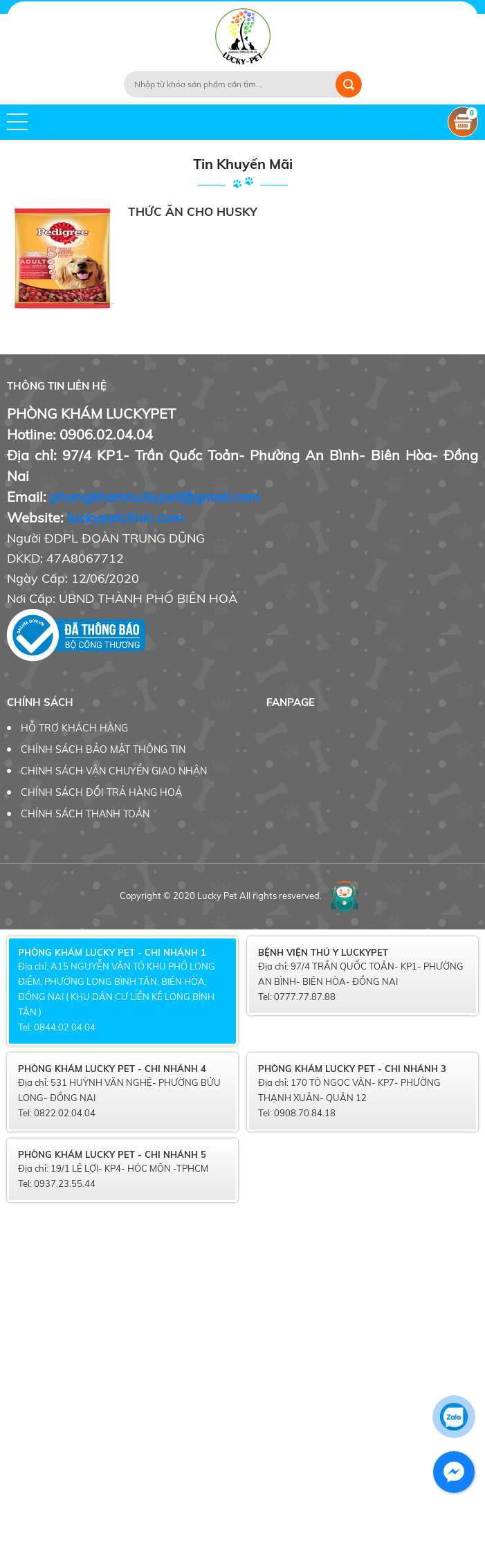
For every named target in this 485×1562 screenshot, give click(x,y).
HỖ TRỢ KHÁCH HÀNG (74, 728)
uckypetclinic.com (127, 517)
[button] (17, 121)
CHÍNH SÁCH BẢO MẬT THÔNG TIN (103, 749)
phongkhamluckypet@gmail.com (155, 496)
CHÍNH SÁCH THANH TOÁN (85, 814)
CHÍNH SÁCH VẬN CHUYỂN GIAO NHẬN (114, 771)
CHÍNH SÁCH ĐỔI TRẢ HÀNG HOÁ (101, 792)
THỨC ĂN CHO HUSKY (192, 211)
